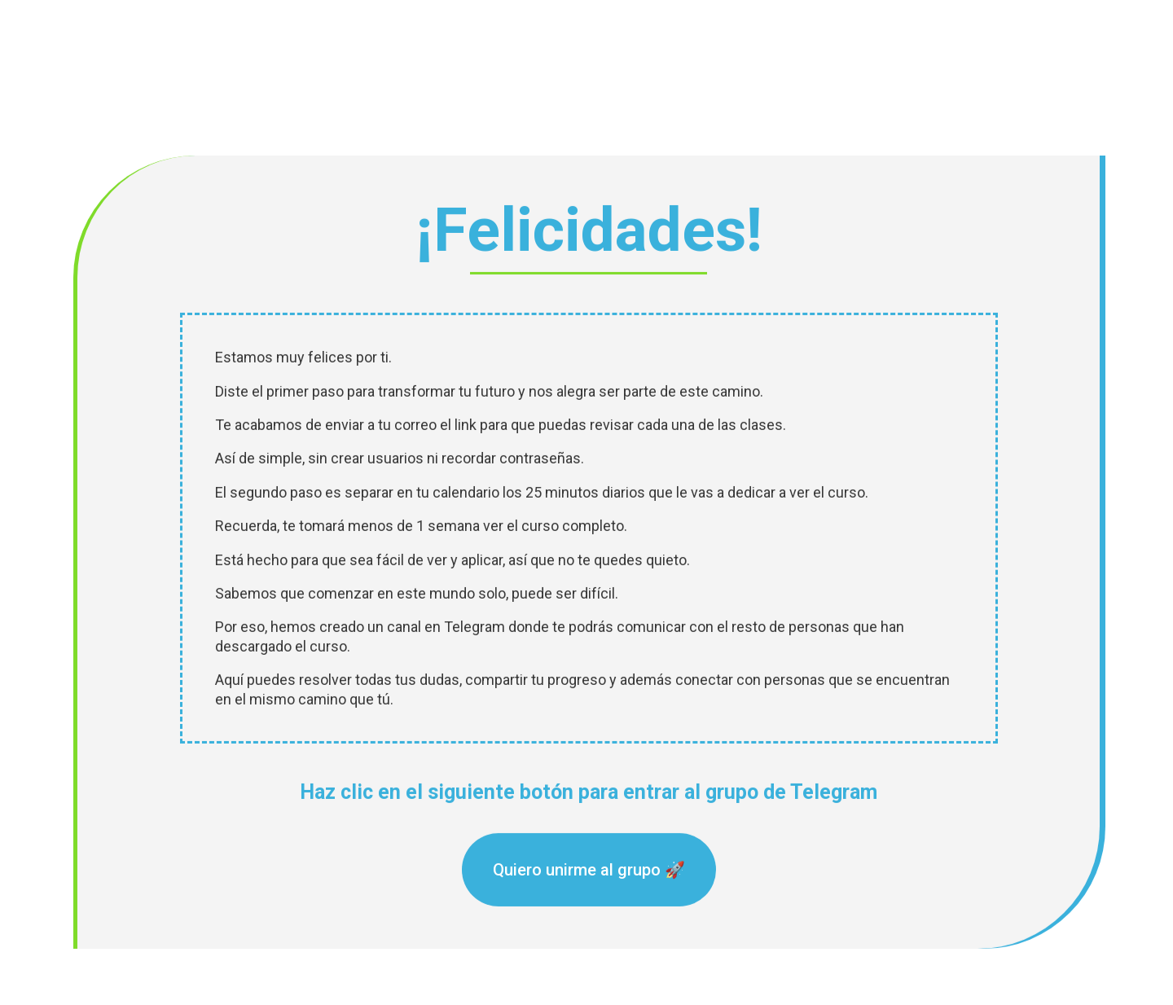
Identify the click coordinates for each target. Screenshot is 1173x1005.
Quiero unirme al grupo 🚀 (589, 865)
